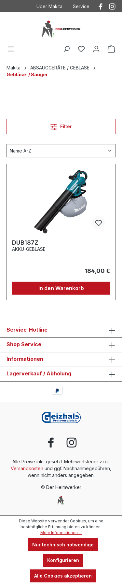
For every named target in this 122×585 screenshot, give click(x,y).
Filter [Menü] (61, 125)
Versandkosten (27, 468)
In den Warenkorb (61, 288)
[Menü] (10, 49)
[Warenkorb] (111, 49)
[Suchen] (66, 49)
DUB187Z (25, 242)
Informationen (25, 359)
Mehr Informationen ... (61, 532)
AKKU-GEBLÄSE (29, 249)
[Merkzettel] (81, 49)
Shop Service (24, 344)
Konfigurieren (63, 560)
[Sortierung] (61, 150)
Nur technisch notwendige (63, 544)
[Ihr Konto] (96, 49)
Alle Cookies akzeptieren (63, 576)
